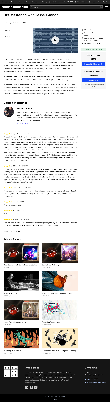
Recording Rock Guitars (51, 322)
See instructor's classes (25, 124)
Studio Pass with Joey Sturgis (15, 322)
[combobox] (66, 7)
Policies (55, 399)
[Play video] (55, 40)
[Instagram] (36, 387)
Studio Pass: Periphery (50, 265)
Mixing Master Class (11, 293)
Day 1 (7, 30)
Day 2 (7, 36)
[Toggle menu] (106, 7)
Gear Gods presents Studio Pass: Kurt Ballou (20, 265)
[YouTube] (26, 387)
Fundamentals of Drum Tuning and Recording (59, 350)
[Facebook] (31, 387)
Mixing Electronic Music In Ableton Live (57, 293)
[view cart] (84, 2)
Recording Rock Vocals (12, 350)
